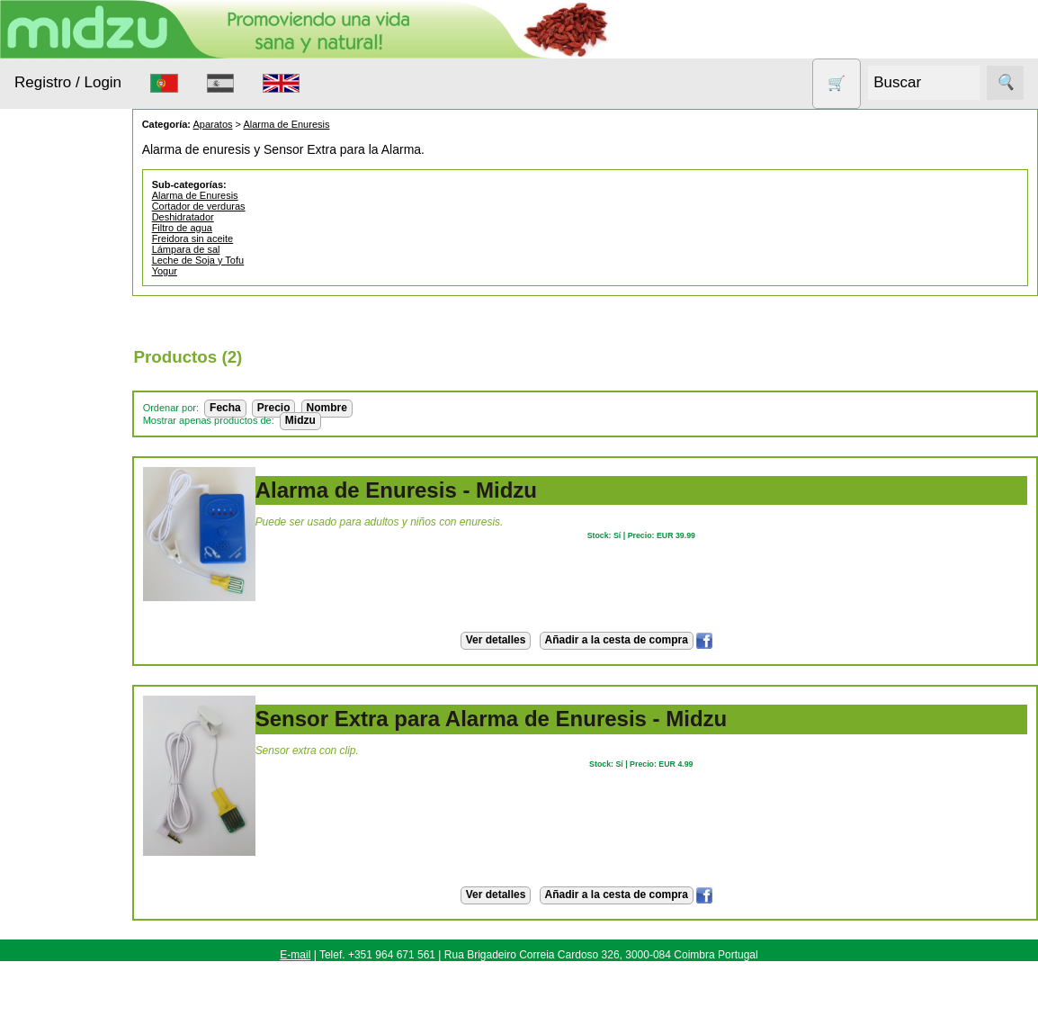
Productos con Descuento (79, 561)
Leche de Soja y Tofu (246, 260)
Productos (42, 223)
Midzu (348, 420)
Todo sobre (45, 650)
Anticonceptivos (83, 356)
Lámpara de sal (234, 249)
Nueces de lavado (68, 472)
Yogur (212, 270)
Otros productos (84, 516)
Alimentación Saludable (74, 278)
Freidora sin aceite (241, 238)
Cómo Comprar (101, 868)
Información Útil (58, 819)
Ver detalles (519, 640)
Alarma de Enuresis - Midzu (444, 490)
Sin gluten (66, 605)
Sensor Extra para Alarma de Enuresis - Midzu (539, 718)
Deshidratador (231, 216)
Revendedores (98, 990)
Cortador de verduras (246, 206)
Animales (64, 322)
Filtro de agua (230, 227)
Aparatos (63, 392)
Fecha (273, 407)
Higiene (59, 426)
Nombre (374, 407)
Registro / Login (67, 82)
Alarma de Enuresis (334, 124)
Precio (321, 407)
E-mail (295, 955)
